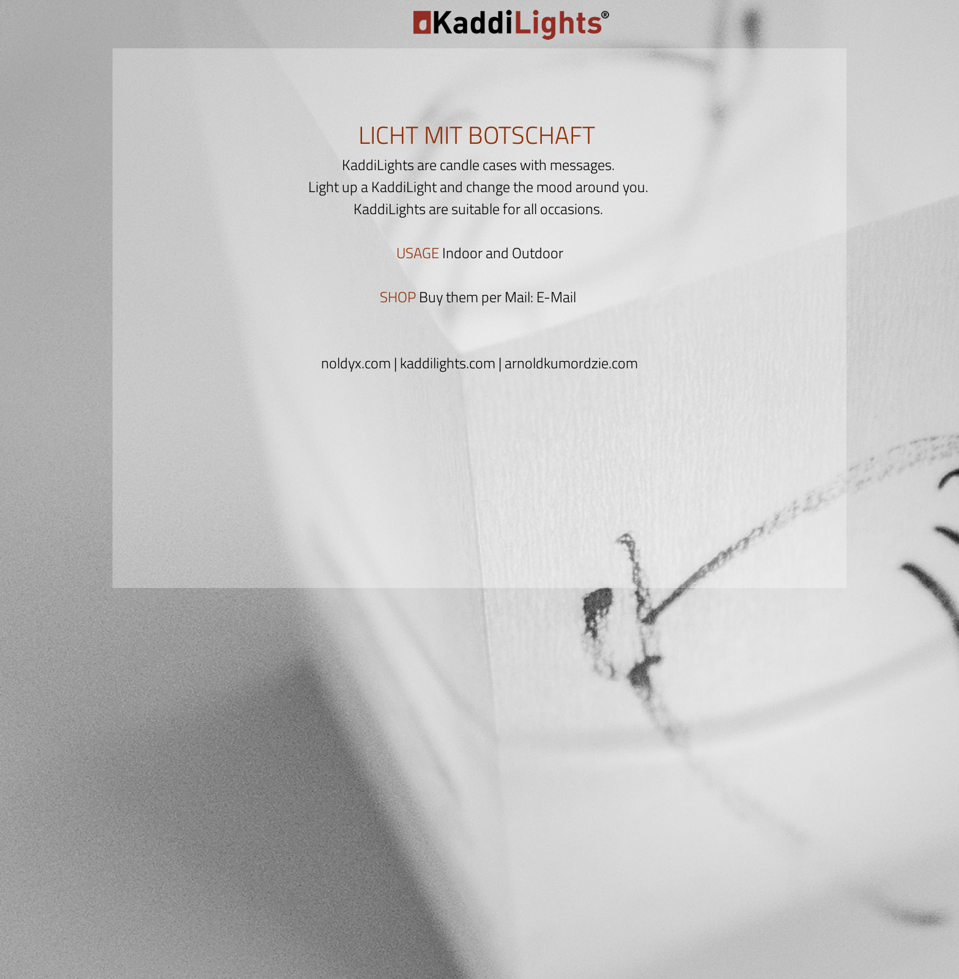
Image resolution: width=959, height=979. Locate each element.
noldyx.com (356, 363)
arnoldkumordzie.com (571, 363)
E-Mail (556, 297)
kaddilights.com (447, 363)
